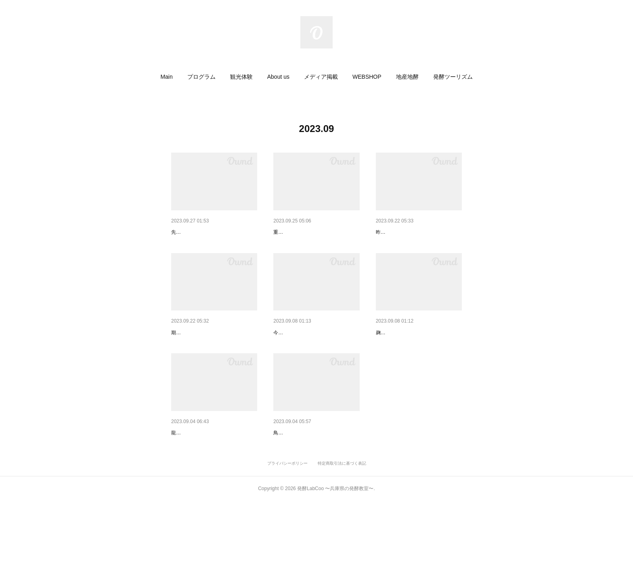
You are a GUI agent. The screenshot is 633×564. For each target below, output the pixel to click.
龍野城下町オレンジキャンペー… (418, 232)
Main (166, 76)
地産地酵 (407, 76)
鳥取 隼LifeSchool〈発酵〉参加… (315, 475)
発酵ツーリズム (453, 76)
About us (278, 76)
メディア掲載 (321, 76)
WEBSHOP (366, 76)
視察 (279, 353)
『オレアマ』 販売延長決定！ (310, 232)
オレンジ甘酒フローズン (202, 353)
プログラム (201, 76)
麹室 (381, 353)
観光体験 (241, 76)
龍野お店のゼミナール (199, 475)
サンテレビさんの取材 (199, 232)
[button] (166, 77)
